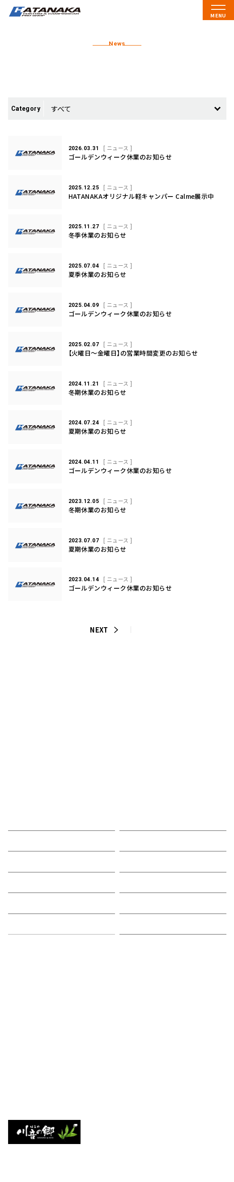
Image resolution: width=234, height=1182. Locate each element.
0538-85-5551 (40, 1084)
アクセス (132, 882)
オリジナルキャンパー (41, 861)
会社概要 (132, 861)
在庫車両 (21, 903)
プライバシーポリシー (153, 924)
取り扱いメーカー (35, 882)
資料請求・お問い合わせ (154, 903)
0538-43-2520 (40, 1038)
